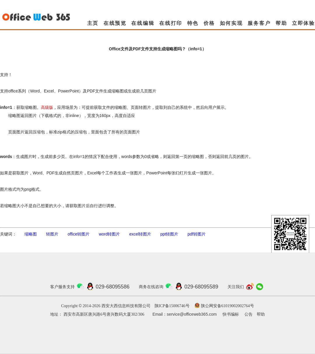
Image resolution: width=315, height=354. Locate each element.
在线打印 (170, 23)
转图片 (52, 234)
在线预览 (115, 23)
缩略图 (30, 234)
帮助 (281, 23)
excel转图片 (140, 234)
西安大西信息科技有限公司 (126, 306)
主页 (93, 23)
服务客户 (259, 23)
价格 (209, 23)
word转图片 (109, 234)
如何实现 (231, 23)
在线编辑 (142, 23)
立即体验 (303, 23)
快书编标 (231, 314)
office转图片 (79, 234)
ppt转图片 (169, 234)
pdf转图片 (196, 234)
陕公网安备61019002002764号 (227, 306)
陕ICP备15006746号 (172, 306)
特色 (193, 23)
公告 (248, 314)
